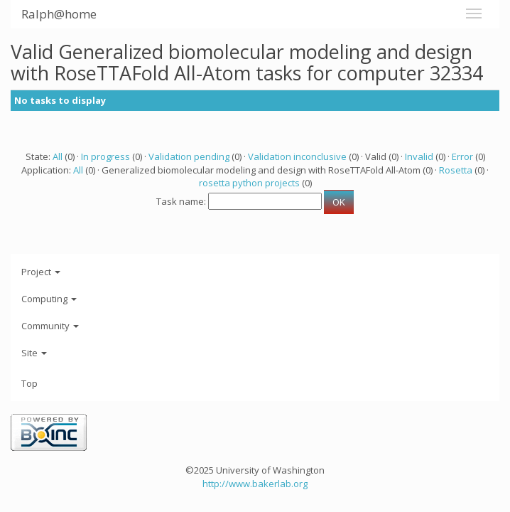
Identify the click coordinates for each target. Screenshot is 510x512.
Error (462, 156)
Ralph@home (59, 14)
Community (50, 325)
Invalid (419, 156)
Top (29, 383)
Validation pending (188, 156)
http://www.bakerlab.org (255, 483)
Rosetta (455, 170)
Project (40, 271)
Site (34, 352)
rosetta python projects (249, 182)
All (58, 156)
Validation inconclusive (297, 156)
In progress (105, 156)
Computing (49, 298)
